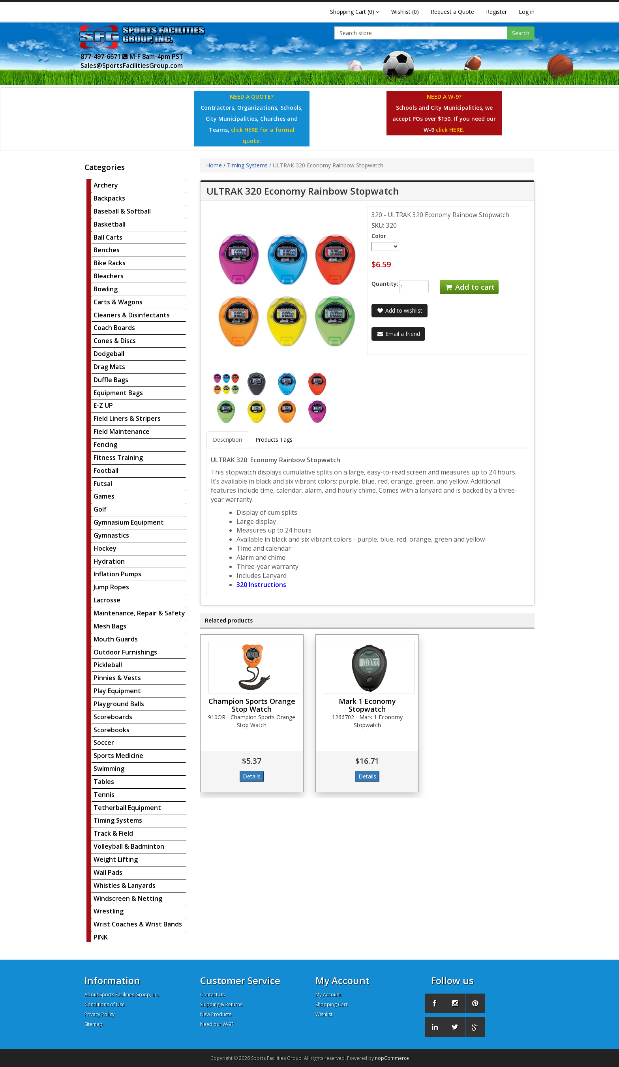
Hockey (105, 548)
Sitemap (93, 1024)
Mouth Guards (116, 639)
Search (520, 33)
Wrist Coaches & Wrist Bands (138, 924)
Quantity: (379, 283)
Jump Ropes (111, 587)
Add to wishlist (399, 310)
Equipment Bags (118, 392)
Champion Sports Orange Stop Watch (251, 705)
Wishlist (323, 1014)
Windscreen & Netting (128, 898)
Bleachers (109, 276)
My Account (328, 994)
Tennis (104, 794)
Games (104, 496)
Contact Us (212, 994)
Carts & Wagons (118, 302)
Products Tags (274, 439)
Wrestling (109, 911)
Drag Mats (109, 366)
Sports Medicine (118, 755)
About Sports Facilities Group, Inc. (122, 994)
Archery (106, 185)
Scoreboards (113, 717)
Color (378, 236)
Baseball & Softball (122, 211)
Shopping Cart (331, 1004)
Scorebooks (111, 730)
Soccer (104, 742)
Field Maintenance (122, 431)
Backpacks (109, 198)
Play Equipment (117, 690)
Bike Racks (110, 263)
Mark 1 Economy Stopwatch (367, 705)
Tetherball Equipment (127, 807)
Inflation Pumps (117, 574)
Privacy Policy (99, 1014)
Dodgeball (109, 353)
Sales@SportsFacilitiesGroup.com (132, 65)
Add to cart (469, 287)
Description (227, 439)
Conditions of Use (104, 1004)
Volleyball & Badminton (129, 846)
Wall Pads (108, 872)
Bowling (106, 289)
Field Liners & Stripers (127, 418)
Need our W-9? (216, 1024)
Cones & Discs (115, 340)
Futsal (103, 483)
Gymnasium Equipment (129, 522)
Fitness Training (118, 457)
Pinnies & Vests (117, 677)
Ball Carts (108, 237)
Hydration (109, 561)
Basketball (110, 224)
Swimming (109, 768)
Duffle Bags (111, 379)
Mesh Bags (110, 626)
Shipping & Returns (221, 1004)
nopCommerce (392, 1058)
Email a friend (398, 334)
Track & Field (113, 833)
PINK (101, 937)
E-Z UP (103, 405)
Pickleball (108, 664)
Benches (107, 250)
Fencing (105, 444)
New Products (215, 1014)
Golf (100, 509)
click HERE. (450, 129)
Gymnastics (111, 535)
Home (214, 165)
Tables (104, 781)
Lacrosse (107, 600)
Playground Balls (119, 703)
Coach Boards (114, 327)
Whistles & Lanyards (125, 885)
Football (106, 470)
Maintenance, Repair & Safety (139, 613)
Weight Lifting (116, 859)
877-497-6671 (104, 56)
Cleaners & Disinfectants (132, 315)
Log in (527, 11)
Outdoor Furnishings (125, 652)
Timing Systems (118, 820)
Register (496, 11)
